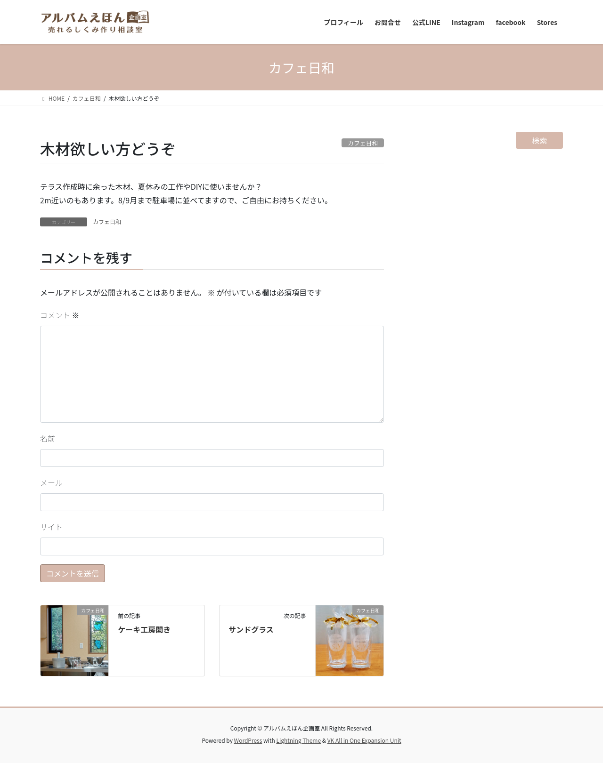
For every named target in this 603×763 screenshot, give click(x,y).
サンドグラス (251, 629)
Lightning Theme (298, 740)
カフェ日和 (107, 221)
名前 (47, 438)
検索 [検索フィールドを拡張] (539, 140)
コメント (60, 315)
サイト (51, 526)
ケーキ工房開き (144, 629)
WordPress (248, 740)
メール (51, 482)
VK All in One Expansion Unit (364, 740)
